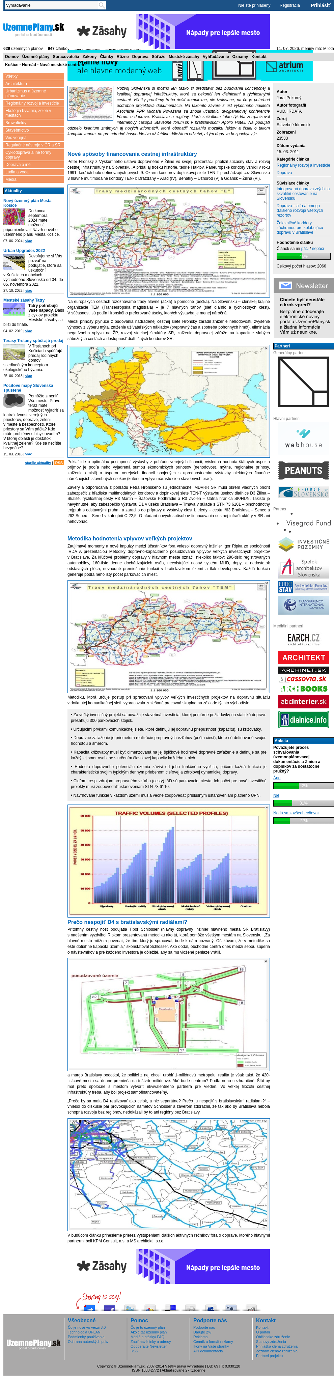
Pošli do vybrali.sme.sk (89, 1306)
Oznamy (240, 56)
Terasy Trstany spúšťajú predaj (33, 340)
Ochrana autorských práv (88, 1342)
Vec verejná (16, 137)
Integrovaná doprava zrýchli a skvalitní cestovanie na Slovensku (303, 194)
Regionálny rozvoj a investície (32, 103)
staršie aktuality (38, 463)
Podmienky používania (86, 1337)
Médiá (11, 179)
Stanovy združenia (271, 1342)
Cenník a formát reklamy (213, 1342)
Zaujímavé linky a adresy (151, 1342)
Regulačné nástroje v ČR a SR (32, 145)
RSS (59, 463)
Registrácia (290, 5)
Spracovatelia (66, 56)
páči (305, 248)
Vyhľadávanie (216, 56)
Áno (276, 778)
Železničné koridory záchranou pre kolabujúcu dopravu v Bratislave (300, 228)
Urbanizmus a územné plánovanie (25, 93)
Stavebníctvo (17, 130)
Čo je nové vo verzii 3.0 (87, 1327)
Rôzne (123, 56)
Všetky (11, 76)
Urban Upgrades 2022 (24, 250)
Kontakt (259, 56)
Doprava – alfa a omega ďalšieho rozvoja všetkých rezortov (300, 210)
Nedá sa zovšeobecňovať (296, 813)
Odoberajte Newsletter (149, 1346)
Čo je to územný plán (148, 1327)
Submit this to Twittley (231, 1306)
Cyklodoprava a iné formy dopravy (28, 155)
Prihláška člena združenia (277, 1346)
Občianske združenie (273, 1337)
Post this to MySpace (211, 1306)
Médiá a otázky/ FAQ (147, 1337)
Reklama (200, 1337)
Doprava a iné (18, 164)
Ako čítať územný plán (149, 1332)
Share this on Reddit (251, 1306)
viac (28, 241)
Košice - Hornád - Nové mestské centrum (44, 64)
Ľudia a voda (17, 172)
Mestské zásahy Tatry (24, 300)
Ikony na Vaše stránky (211, 1346)
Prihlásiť (321, 5)
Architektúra (16, 83)
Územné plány (36, 56)
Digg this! (190, 1306)
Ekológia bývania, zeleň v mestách (28, 113)
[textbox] (53, 5)
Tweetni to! (130, 1306)
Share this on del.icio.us (170, 1306)
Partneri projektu (269, 1356)
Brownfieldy (15, 122)
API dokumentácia (208, 1351)
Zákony (89, 56)
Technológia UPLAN (84, 1332)
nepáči (318, 248)
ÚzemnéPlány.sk (33, 29)
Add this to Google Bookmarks (150, 1306)
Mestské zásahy (184, 56)
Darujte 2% (202, 1332)
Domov (12, 56)
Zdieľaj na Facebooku (110, 1306)
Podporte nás (204, 1327)
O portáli (263, 1332)
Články (106, 56)
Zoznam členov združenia (277, 1351)
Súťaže (158, 56)
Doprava (140, 56)
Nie (276, 795)
